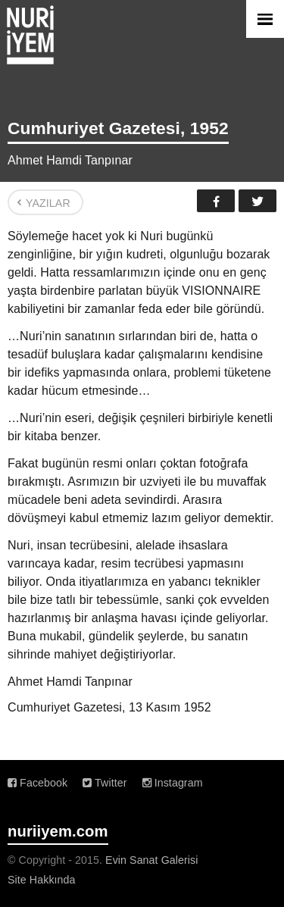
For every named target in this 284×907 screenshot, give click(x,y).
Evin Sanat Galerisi (151, 860)
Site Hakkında (42, 880)
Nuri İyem (30, 35)
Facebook (216, 200)
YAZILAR (48, 203)
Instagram (172, 783)
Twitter (257, 200)
